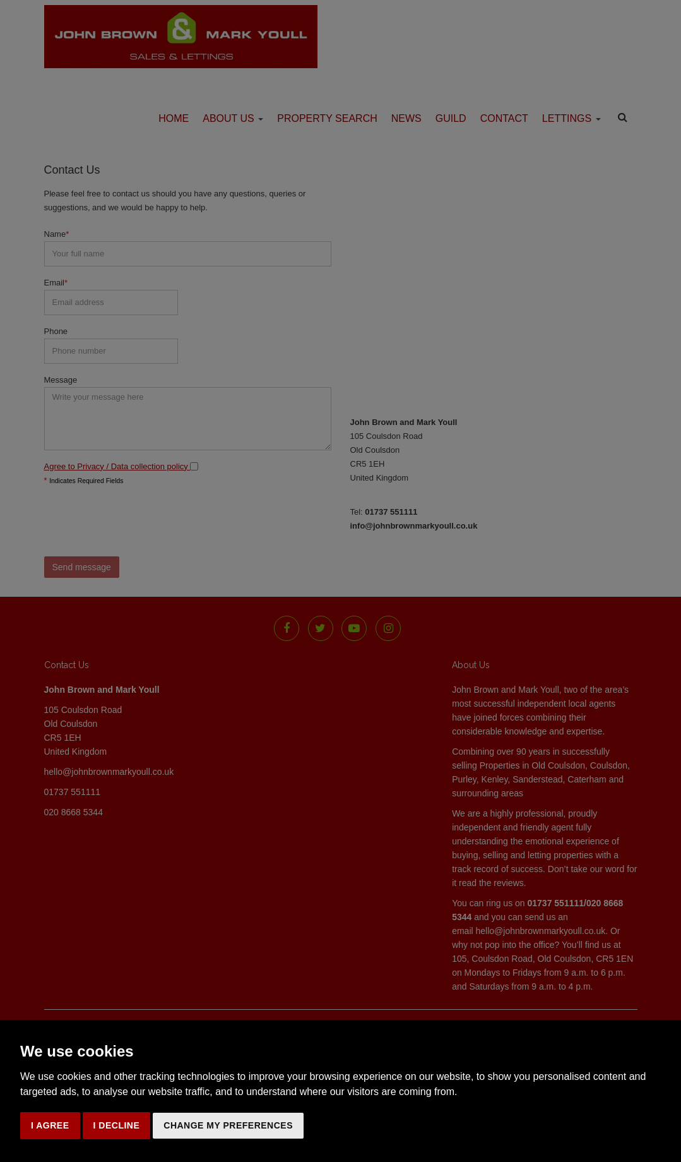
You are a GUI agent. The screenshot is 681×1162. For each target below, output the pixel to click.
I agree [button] (50, 1125)
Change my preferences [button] (228, 1125)
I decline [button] (116, 1125)
